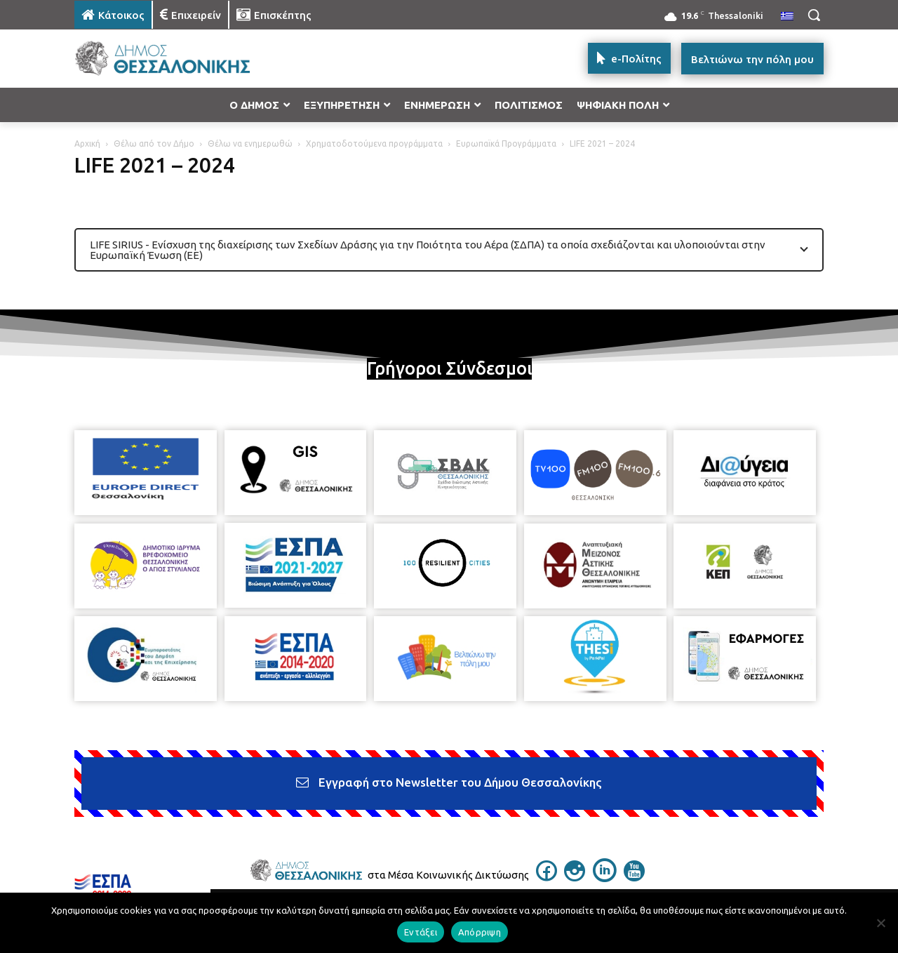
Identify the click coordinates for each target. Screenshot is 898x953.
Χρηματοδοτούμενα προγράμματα (374, 143)
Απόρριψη (479, 932)
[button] (814, 15)
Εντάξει (420, 932)
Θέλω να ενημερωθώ (250, 143)
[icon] (546, 877)
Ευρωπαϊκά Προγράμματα (506, 143)
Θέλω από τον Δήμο (154, 143)
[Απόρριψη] (880, 923)
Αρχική (87, 143)
